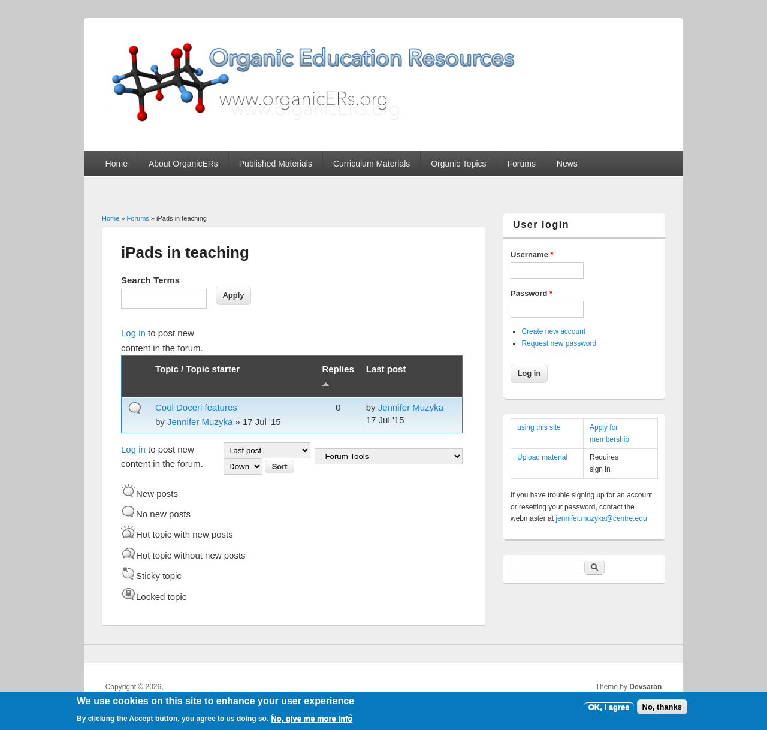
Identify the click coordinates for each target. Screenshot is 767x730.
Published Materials (275, 163)
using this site (539, 427)
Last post (386, 369)
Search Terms (150, 280)
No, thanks (662, 710)
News (567, 163)
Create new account (553, 331)
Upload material (542, 457)
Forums (521, 163)
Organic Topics (458, 163)
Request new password (558, 343)
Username (532, 254)
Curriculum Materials (371, 163)
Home (116, 163)
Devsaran (645, 687)
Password (531, 293)
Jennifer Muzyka (199, 422)
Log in (133, 333)
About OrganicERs (183, 163)
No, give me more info (311, 721)
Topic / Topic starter (197, 369)
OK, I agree (609, 710)
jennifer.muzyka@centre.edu (601, 518)
